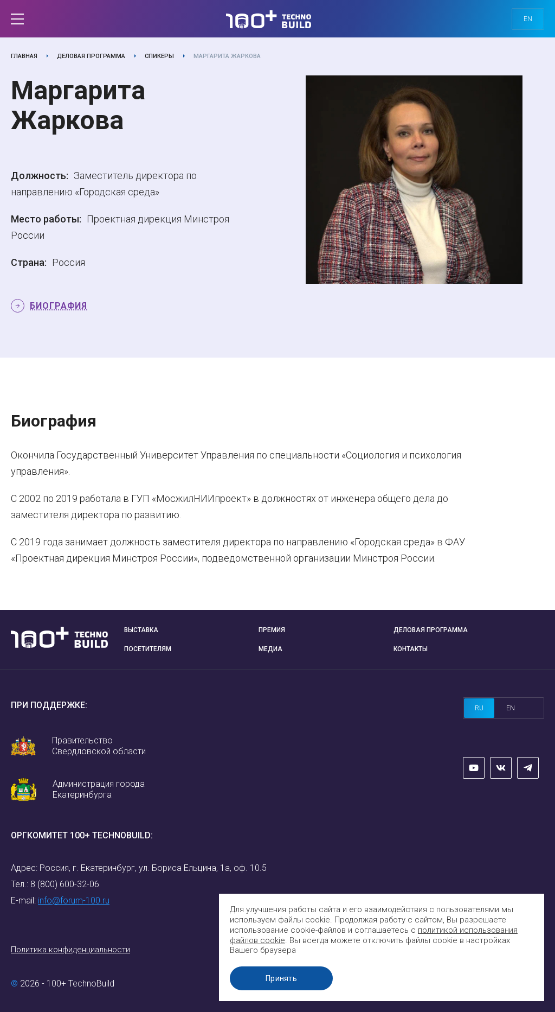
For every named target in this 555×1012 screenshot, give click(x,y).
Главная (24, 56)
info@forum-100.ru (73, 900)
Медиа (270, 649)
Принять (281, 978)
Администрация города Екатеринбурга (99, 789)
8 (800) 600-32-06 (64, 884)
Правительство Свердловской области (99, 745)
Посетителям (147, 649)
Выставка (141, 630)
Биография (58, 306)
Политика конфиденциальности (70, 949)
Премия (272, 630)
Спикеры (159, 56)
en (528, 19)
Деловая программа (91, 56)
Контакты (410, 649)
